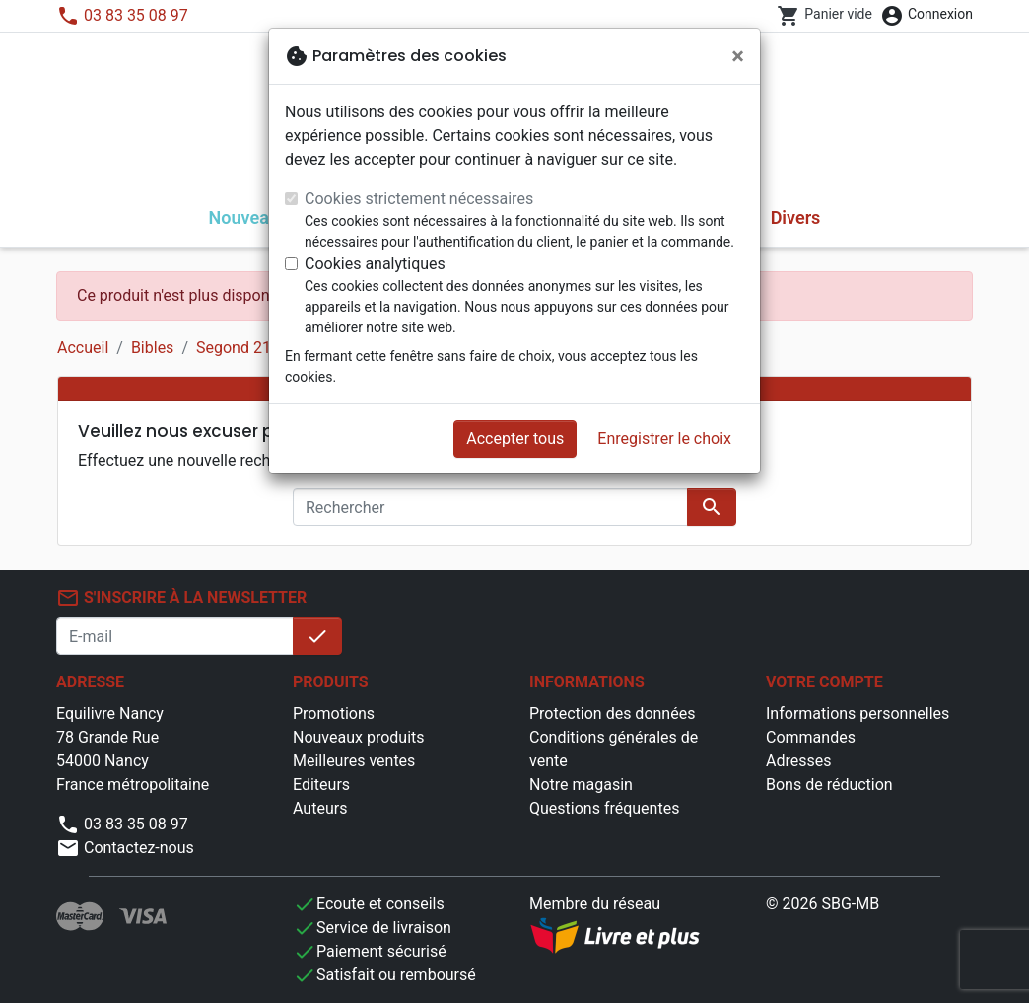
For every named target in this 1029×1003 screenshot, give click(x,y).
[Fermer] (738, 56)
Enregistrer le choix (664, 438)
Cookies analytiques (375, 263)
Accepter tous (515, 438)
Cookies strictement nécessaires (419, 198)
